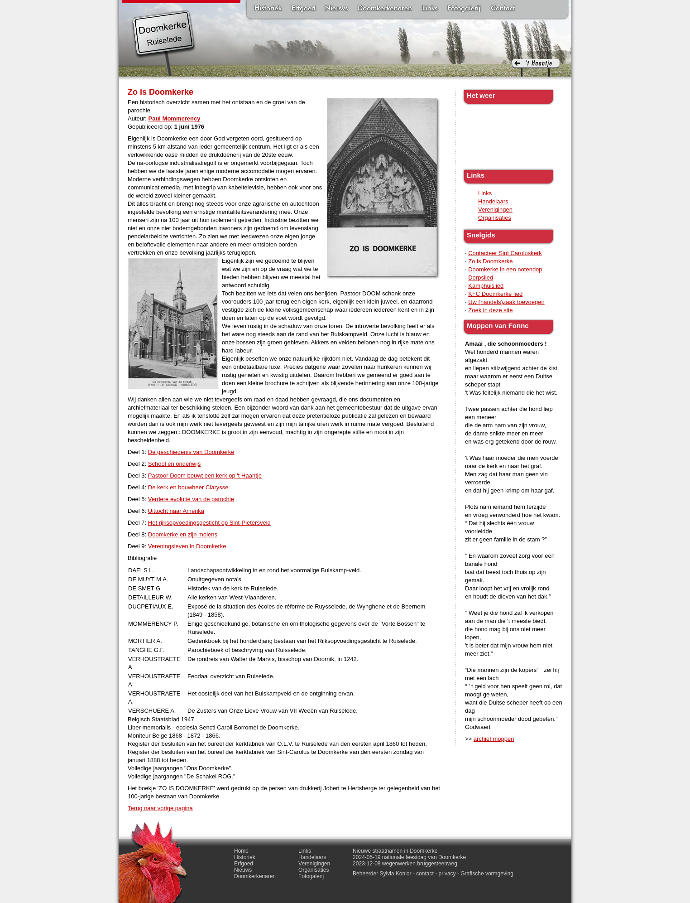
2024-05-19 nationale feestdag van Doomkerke (409, 857)
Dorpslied (480, 277)
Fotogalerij (464, 9)
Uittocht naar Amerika (176, 510)
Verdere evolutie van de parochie (191, 499)
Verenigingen (495, 209)
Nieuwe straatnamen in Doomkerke (395, 851)
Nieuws (337, 9)
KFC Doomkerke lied (495, 293)
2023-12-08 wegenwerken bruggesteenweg (405, 863)
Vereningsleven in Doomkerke (187, 546)
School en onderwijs (174, 463)
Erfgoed (303, 9)
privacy (447, 873)
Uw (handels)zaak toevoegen (506, 302)
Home (241, 851)
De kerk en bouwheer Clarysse (188, 487)
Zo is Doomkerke (490, 261)
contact (425, 873)
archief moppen (494, 738)
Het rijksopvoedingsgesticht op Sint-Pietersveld (209, 522)
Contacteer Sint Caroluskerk (505, 253)
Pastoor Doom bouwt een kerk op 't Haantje (205, 475)
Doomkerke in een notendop (505, 269)
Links (429, 9)
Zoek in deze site (490, 310)
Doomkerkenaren (385, 9)
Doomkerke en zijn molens (182, 534)
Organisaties (494, 217)
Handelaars (493, 201)
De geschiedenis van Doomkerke (191, 452)
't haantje (536, 68)
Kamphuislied (485, 285)
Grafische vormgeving (486, 873)
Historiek (268, 9)
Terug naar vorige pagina (160, 808)
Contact (503, 9)
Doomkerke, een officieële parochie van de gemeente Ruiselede (163, 42)
